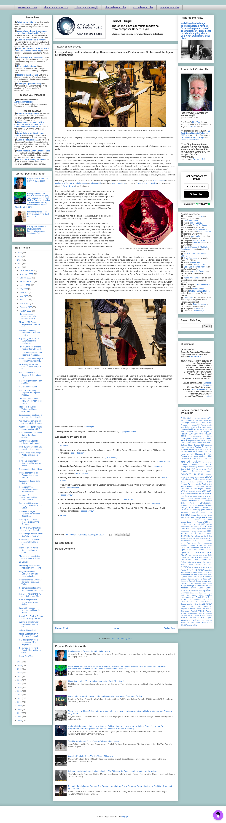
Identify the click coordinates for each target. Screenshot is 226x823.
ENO (183, 491)
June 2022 (24, 292)
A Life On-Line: (201, 418)
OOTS (203, 547)
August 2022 (25, 285)
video (201, 611)
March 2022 (25, 303)
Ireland (193, 515)
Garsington (192, 501)
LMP (203, 524)
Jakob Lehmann (199, 304)
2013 (19, 691)
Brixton (190, 445)
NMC (194, 541)
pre (205, 564)
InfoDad (208, 396)
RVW (210, 574)
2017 (19, 676)
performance (206, 560)
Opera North (186, 552)
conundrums (199, 477)
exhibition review (192, 493)
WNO (203, 623)
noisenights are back (27, 630)
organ (205, 555)
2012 (19, 695)
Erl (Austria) (190, 491)
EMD (191, 489)
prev (210, 564)
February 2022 (26, 307)
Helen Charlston (204, 232)
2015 (19, 684)
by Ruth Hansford (195, 454)
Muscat (199, 531)
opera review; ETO (195, 555)
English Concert (205, 488)
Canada (193, 458)
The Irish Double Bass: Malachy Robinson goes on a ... (30, 401)
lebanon (183, 520)
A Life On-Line (187, 418)
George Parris (199, 265)
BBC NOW (198, 434)
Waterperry (192, 613)
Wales (183, 613)
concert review (77, 453)
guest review (206, 510)
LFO (210, 522)
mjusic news (201, 528)
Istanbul (200, 515)
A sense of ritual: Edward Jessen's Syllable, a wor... (29, 542)
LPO (200, 526)
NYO (210, 545)
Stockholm (185, 593)
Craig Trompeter (190, 258)
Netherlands (198, 536)
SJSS (190, 583)
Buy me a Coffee (200, 159)
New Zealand (201, 538)
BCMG (183, 436)
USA (203, 608)
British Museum (206, 441)
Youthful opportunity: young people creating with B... (30, 428)
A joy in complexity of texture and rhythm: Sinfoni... (28, 602)
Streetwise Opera (205, 593)
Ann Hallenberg (203, 284)
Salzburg (184, 579)
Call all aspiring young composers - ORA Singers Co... (28, 642)
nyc (205, 545)
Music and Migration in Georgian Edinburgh (28, 635)
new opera (184, 538)
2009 (19, 706)
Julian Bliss (198, 308)
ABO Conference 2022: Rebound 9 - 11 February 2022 (31, 375)
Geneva (201, 501)
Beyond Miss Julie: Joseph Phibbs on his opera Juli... (30, 455)
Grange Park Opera (191, 507)
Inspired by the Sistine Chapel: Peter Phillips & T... (30, 366)
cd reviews (207, 462)
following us (89, 426)
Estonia (198, 491)
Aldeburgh (185, 423)
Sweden (208, 595)
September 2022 (27, 281)
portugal (191, 564)
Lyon (210, 526)
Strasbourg (194, 593)
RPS (200, 574)
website (209, 613)
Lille (190, 524)
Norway (200, 545)
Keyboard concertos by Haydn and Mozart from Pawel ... (30, 463)
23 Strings (23, 562)
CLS (188, 469)
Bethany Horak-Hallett (147, 183)
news (209, 538)
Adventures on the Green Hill (199, 420)
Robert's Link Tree (27, 7)
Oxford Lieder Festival (196, 557)
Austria (203, 425)
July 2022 (24, 289)
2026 (19, 252)
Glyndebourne (206, 503)
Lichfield (184, 524)
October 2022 (26, 278)
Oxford (183, 557)
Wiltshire (209, 620)
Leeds (196, 520)
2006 (19, 717)
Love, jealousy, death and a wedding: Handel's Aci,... (30, 416)
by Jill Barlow (198, 452)
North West (197, 543)
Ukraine (198, 608)
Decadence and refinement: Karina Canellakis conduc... (30, 435)
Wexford (184, 618)
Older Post (169, 628)
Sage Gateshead (205, 577)
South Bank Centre (201, 588)
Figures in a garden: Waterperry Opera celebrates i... (28, 409)
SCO (210, 579)
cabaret (195, 456)
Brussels (197, 445)
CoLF (209, 469)
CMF (193, 469)
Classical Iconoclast (207, 384)
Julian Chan (195, 262)
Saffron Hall (192, 577)
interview (64, 446)
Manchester (191, 528)
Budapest (208, 445)
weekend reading (187, 616)
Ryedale (184, 577)
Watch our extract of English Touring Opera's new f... (31, 359)
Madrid (183, 528)
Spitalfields (185, 590)
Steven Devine (159, 180)
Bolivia (195, 438)
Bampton (184, 429)
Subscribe (196, 194)
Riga (199, 572)
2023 (19, 263)
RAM (205, 567)
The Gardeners (194, 600)
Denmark (200, 482)
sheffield (184, 583)
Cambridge (185, 458)
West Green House (203, 616)
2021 (19, 662)
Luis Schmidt (198, 216)
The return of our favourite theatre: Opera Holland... (30, 348)
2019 (19, 669)
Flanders (190, 499)
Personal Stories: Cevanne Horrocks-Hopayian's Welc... (30, 582)
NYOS (183, 547)
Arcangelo (184, 425)
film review (204, 496)
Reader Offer (186, 570)
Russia (204, 574)
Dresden (184, 484)
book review (206, 438)
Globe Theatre (188, 503)
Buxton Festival (201, 447)
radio (200, 567)
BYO (190, 456)
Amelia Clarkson (199, 271)
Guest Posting (193, 510)
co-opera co (201, 469)
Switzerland (185, 597)
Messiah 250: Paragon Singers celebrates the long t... (29, 324)
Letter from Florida (194, 522)
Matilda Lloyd (198, 311)
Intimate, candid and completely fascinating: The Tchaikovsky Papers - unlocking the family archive (112, 771)
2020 (19, 665)
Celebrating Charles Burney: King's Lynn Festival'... (31, 535)
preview (186, 567)
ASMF (197, 425)
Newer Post (61, 628)
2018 (19, 673)
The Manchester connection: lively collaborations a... (27, 316)
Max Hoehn (195, 236)
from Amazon (195, 356)
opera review (67, 495)
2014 (19, 687)
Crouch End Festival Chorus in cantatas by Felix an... (31, 617)
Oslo (210, 555)
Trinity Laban (201, 606)
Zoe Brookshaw (118, 183)
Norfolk (209, 541)
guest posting (111, 457)
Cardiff (199, 458)
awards (209, 425)
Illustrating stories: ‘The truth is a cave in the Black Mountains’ (96, 681)
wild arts (200, 620)
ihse (210, 512)
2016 (19, 680)
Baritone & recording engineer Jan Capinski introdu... (29, 392)
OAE (187, 547)
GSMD (183, 510)
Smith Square (207, 583)
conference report (187, 477)
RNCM (209, 572)
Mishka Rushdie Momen (199, 291)
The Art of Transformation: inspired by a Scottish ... (30, 529)
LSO (205, 526)
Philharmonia (186, 562)
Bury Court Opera (187, 447)
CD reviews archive (143, 7)
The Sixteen (206, 602)
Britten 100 (201, 443)
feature (201, 493)
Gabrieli (184, 501)
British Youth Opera (188, 443)
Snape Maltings (187, 586)
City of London (199, 467)
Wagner (209, 611)
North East (185, 543)
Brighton (191, 441)
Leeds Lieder (206, 520)
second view (207, 581)
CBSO (206, 458)
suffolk (201, 595)
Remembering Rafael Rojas (30, 469)
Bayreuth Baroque (194, 431)
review (183, 572)
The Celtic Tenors (191, 221)
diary (209, 481)
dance (183, 482)
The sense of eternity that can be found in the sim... (31, 557)
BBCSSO (208, 434)
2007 (19, 713)
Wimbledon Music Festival (191, 623)
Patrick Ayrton (198, 289)
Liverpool (196, 524)
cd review (194, 461)
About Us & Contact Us (56, 7)
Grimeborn (207, 507)
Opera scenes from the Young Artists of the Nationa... (28, 475)
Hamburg (184, 512)
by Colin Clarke (201, 449)
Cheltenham (194, 464)
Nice (190, 541)
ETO (204, 491)
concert (209, 471)
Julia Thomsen (198, 240)
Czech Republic (206, 479)
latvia (210, 517)
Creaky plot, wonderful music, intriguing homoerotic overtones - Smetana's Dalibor (105, 696)
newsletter (184, 541)
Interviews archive (169, 7)
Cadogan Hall (95, 183)
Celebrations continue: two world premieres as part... (31, 589)
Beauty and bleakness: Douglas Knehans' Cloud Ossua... (30, 505)
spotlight (207, 590)
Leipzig (183, 522)
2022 (19, 267)
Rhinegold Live (191, 572)
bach (182, 427)
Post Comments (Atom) (121, 638)
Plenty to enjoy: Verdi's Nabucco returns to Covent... (28, 550)
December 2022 (27, 270)
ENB (195, 489)
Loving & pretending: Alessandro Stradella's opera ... (29, 332)
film (198, 496)
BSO (202, 445)
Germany (208, 501)
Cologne (184, 471)
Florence (197, 499)
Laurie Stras (188, 297)
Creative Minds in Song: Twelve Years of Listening (90, 756)
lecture (190, 520)
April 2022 (24, 300)
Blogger (124, 816)
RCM (210, 567)
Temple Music (201, 597)
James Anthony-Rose (193, 278)
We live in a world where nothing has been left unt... (29, 624)
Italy (205, 515)
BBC (191, 434)
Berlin (209, 436)
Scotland (184, 581)
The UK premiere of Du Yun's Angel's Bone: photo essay (93, 741)
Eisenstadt (185, 489)
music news (197, 533)
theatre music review (189, 604)
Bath (182, 431)
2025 (19, 256)
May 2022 (24, 296)
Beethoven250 (196, 436)
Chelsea (184, 464)
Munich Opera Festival (188, 531)
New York (192, 538)
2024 (19, 260)
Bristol (197, 441)
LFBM (205, 522)
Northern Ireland (188, 545)
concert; (209, 474)
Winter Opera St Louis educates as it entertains (30, 442)
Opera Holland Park (189, 550)
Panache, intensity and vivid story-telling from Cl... (31, 595)
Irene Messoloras (200, 229)
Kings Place (201, 517)
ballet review (196, 427)
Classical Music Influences (192, 140)
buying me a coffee (128, 431)
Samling (191, 579)
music (204, 531)
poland (183, 564)
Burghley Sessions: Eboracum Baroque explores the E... (28, 573)
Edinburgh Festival (204, 486)
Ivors (210, 515)
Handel (194, 512)
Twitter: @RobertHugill (86, 7)
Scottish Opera (195, 581)
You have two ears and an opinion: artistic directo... (30, 422)
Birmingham (186, 438)
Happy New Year (26, 656)
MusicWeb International (202, 389)
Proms (195, 567)
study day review (188, 595)
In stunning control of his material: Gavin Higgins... (31, 567)
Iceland (203, 512)
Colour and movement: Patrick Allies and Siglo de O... (29, 650)
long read (194, 526)
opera (209, 547)
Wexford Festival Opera (201, 618)
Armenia (192, 425)
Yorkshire (193, 625)
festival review (192, 496)
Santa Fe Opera (201, 579)
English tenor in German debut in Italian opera (89, 651)
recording (208, 570)
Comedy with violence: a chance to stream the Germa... (29, 522)
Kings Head (190, 517)
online (198, 547)
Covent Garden (192, 479)
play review (207, 562)
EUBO (209, 491)
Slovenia (197, 583)
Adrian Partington (200, 225)
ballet (187, 427)
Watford (201, 613)
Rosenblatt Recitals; (189, 574)
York (188, 625)
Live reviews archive (115, 7)
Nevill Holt (208, 536)
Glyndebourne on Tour (189, 505)
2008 (19, 709)
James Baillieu (196, 223)
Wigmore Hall (188, 620)
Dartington (191, 482)
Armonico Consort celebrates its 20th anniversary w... (28, 497)
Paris (196, 560)
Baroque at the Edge (204, 429)
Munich (209, 528)
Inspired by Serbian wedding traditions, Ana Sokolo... (30, 610)
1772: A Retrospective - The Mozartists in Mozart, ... (30, 354)
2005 (19, 720)
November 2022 (27, 274)
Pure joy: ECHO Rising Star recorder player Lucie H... (31, 448)
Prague (198, 564)
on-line (193, 547)
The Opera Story (193, 602)
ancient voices (206, 423)
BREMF (184, 440)
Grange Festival (205, 505)
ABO (182, 420)
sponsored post (196, 590)
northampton (207, 543)
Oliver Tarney (197, 243)
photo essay (197, 562)
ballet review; (207, 427)
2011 (19, 698)
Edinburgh (191, 486)
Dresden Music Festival (198, 484)
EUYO (183, 493)
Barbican (192, 429)
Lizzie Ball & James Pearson (195, 267)
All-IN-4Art (194, 423)
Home (63, 515)
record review (73, 488)
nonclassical (201, 541)
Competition (196, 471)
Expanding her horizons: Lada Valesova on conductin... (29, 340)
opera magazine (205, 550)
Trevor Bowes (69, 186)
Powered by (196, 204)
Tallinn (192, 597)
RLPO (203, 572)
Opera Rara (199, 552)
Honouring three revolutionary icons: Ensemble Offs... (28, 489)
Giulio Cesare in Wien (28, 387)
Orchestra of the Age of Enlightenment (71, 183)
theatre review (205, 604)
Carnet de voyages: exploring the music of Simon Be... (29, 513)
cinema (191, 467)
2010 (19, 702)
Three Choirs (187, 606)
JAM (182, 517)
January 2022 (26, 311)
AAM (209, 418)
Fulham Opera (206, 499)
